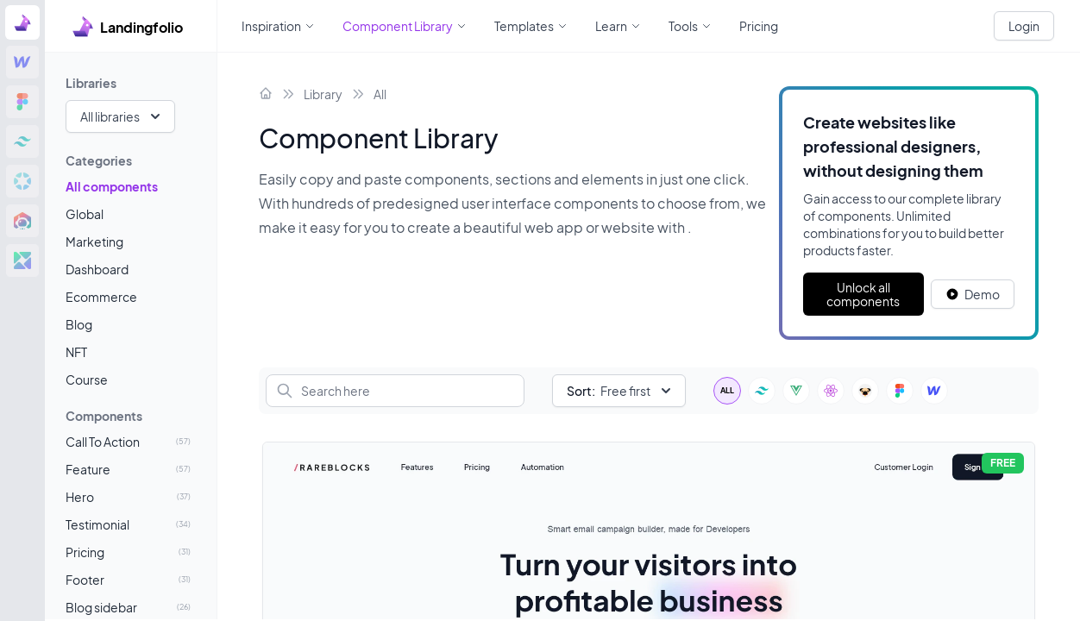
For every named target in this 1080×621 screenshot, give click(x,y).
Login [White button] (1023, 26)
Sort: (581, 390)
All (380, 94)
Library (323, 94)
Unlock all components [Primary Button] (863, 294)
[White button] (972, 294)
